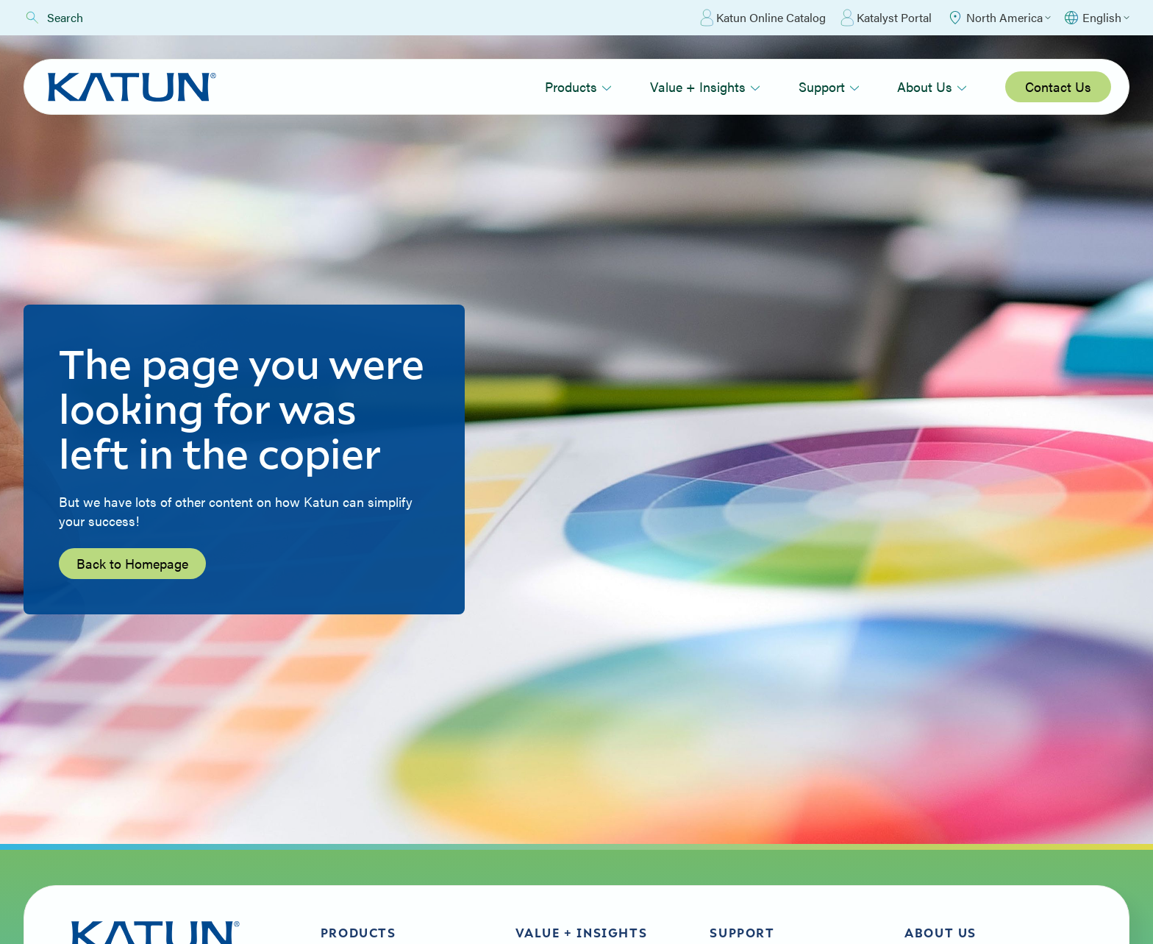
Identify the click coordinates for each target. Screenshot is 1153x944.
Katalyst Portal (886, 17)
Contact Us (1058, 86)
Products (578, 86)
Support (829, 86)
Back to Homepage (132, 563)
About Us (932, 86)
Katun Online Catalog (763, 17)
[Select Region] (998, 17)
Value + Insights (705, 86)
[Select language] (1096, 17)
